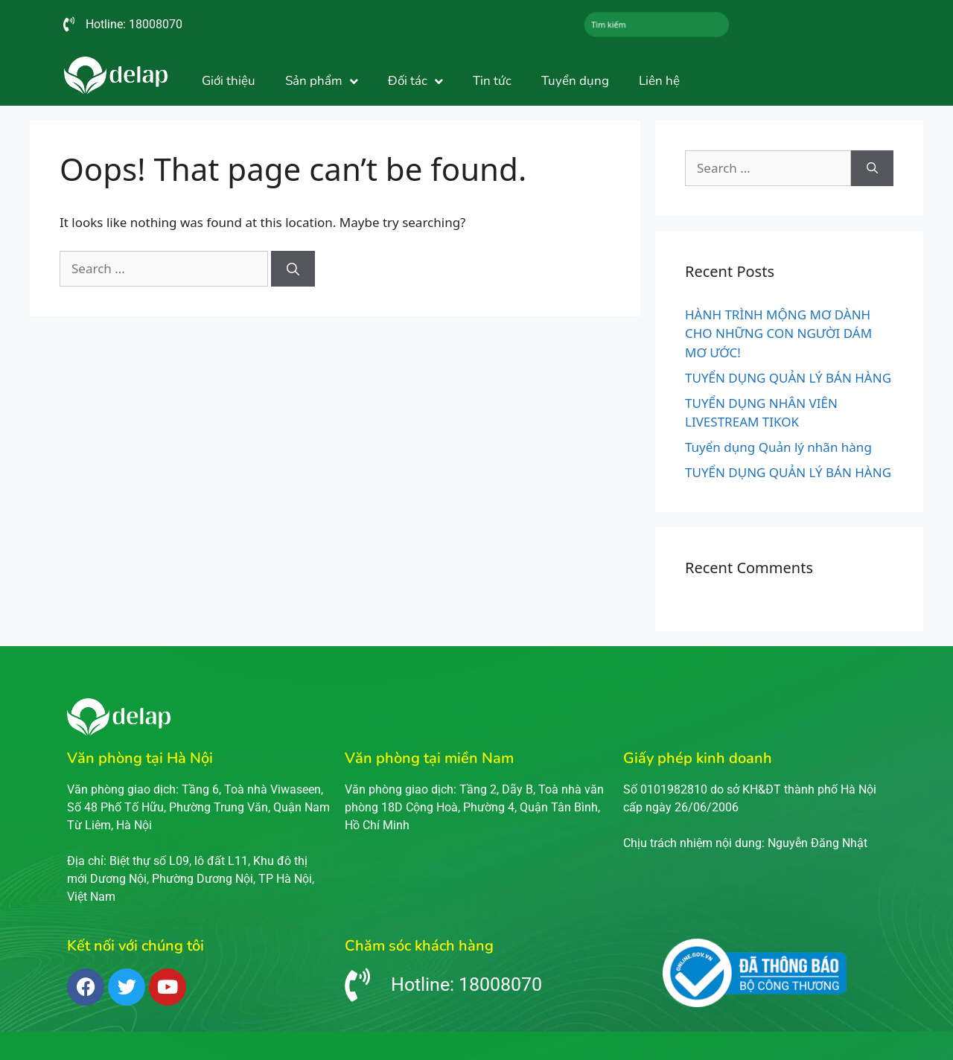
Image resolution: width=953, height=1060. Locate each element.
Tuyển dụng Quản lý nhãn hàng (778, 447)
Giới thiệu (228, 80)
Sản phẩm (321, 81)
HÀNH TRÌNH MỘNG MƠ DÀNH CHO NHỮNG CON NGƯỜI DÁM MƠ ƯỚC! (778, 333)
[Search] (293, 269)
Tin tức (492, 80)
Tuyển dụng (575, 80)
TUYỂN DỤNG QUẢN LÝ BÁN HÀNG (788, 377)
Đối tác (415, 81)
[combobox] (656, 24)
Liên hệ (659, 80)
